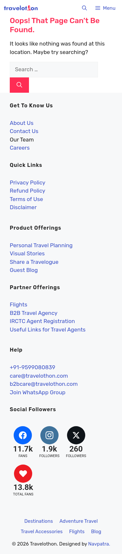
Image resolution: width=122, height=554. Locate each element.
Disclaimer (23, 207)
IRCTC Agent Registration (42, 321)
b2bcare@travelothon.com (44, 384)
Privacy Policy (27, 182)
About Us (22, 123)
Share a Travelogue (34, 262)
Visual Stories (27, 253)
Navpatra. (99, 544)
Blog (96, 531)
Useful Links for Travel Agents (48, 329)
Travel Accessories (42, 531)
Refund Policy (27, 190)
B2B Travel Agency (34, 313)
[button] (84, 8)
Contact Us (24, 131)
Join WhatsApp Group (37, 392)
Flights (18, 304)
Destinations (38, 521)
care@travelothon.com (39, 375)
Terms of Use (26, 199)
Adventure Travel (79, 521)
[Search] (19, 85)
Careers (20, 147)
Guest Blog (24, 270)
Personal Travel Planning (41, 245)
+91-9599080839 (32, 367)
